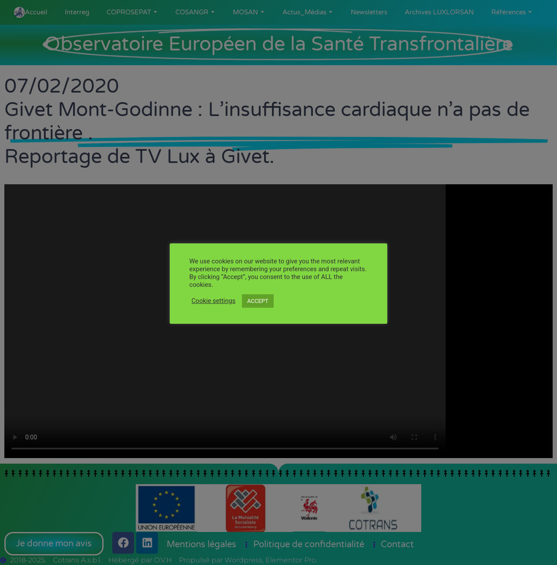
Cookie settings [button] (213, 301)
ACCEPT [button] (257, 301)
